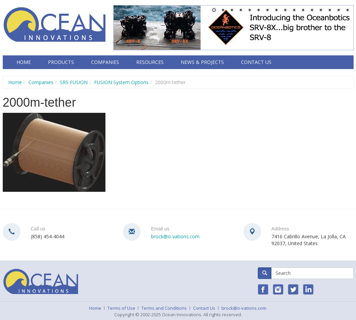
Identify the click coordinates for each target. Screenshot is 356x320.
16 (347, 10)
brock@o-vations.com (175, 236)
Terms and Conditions (164, 308)
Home (23, 62)
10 (294, 10)
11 (303, 10)
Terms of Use (121, 308)
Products (61, 62)
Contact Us (256, 62)
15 (338, 10)
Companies (105, 62)
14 (329, 10)
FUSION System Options (121, 82)
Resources (150, 62)
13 (321, 10)
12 (312, 10)
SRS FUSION (74, 82)
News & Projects (202, 62)
